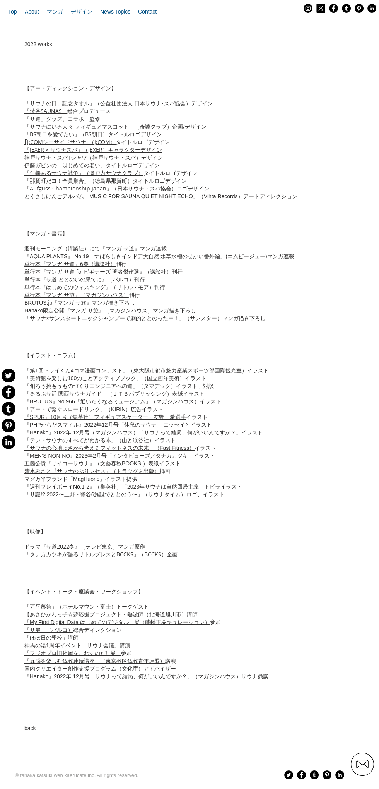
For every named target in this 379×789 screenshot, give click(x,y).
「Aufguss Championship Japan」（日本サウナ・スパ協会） (100, 188)
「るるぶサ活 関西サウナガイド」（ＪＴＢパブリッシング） (98, 394)
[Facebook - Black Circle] (333, 8)
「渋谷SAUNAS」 (45, 111)
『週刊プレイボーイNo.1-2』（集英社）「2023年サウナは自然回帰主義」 (114, 487)
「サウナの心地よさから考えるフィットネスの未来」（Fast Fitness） (109, 448)
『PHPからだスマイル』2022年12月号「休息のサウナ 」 (93, 425)
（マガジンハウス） (112, 401)
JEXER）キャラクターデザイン (125, 149)
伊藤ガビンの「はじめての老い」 (65, 165)
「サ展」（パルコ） (48, 630)
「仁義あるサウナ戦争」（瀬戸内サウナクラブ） (83, 173)
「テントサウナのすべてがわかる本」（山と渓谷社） (89, 440)
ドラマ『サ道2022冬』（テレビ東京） (71, 546)
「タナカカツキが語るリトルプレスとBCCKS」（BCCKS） (95, 554)
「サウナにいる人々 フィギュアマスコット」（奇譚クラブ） (98, 126)
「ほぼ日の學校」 (46, 638)
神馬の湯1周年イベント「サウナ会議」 (72, 645)
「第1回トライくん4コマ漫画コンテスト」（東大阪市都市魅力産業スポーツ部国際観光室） (135, 370)
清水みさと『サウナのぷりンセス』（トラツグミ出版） (92, 471)
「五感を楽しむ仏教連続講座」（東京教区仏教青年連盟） (94, 661)
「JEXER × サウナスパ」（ (56, 149)
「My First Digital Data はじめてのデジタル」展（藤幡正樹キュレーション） (117, 622)
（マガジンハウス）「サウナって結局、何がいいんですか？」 (132, 432)
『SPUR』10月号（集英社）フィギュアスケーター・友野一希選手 (105, 417)
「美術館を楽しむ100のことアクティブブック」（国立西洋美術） (104, 378)
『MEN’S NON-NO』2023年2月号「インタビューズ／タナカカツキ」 (108, 456)
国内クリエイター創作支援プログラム (70, 668)
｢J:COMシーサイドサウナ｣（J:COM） (70, 142)
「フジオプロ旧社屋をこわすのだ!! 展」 (72, 653)
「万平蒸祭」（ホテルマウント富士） (70, 607)
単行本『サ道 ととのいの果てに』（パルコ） (79, 279)
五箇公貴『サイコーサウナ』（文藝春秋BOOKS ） (86, 463)
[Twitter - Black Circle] (288, 774)
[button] (32, 11)
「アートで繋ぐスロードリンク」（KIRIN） (77, 409)
